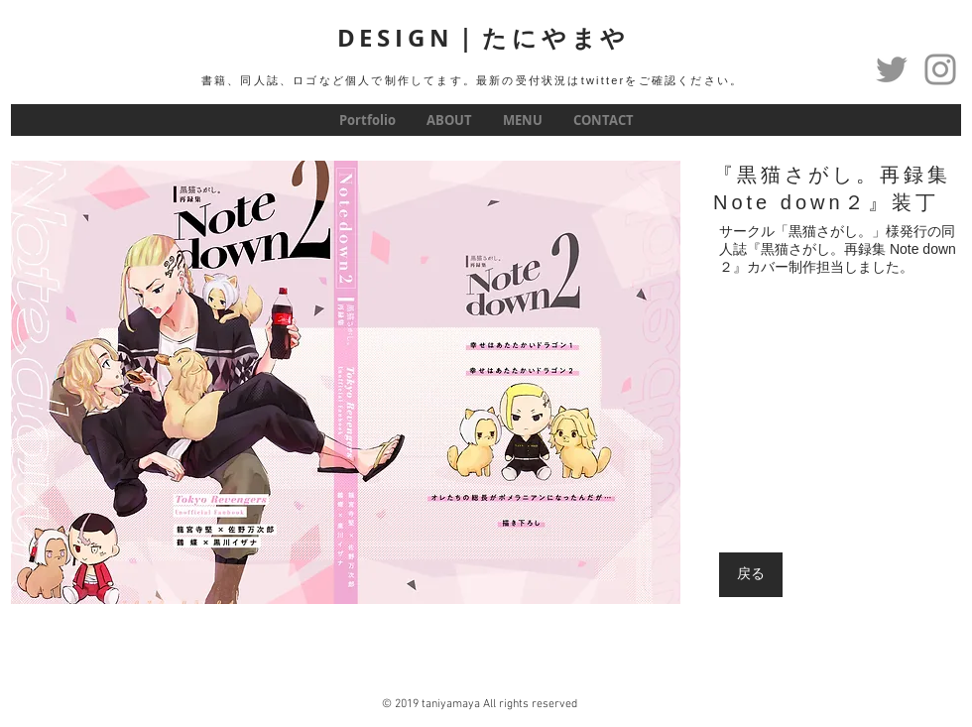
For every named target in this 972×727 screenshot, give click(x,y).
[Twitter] (891, 69)
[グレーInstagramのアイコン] (940, 69)
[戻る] (751, 574)
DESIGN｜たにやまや (484, 38)
